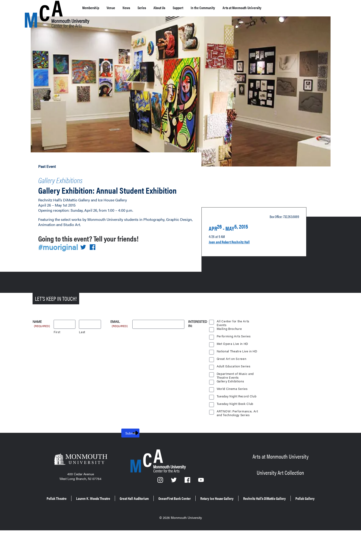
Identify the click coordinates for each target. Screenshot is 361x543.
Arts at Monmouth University (277, 8)
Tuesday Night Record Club (237, 404)
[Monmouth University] (81, 469)
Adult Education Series (234, 374)
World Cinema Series (232, 397)
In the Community (228, 8)
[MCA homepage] (43, 8)
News (135, 8)
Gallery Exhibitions (69, 178)
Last (82, 340)
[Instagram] (160, 490)
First (57, 340)
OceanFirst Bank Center (222, 506)
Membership (93, 8)
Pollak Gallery (213, 512)
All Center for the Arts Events (233, 330)
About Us (174, 8)
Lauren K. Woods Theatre (121, 506)
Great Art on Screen (232, 367)
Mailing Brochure (229, 337)
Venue (117, 8)
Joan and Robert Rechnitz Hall (236, 248)
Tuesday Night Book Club (236, 412)
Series (153, 8)
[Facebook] (188, 490)
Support (198, 8)
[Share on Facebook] (95, 255)
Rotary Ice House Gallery (276, 506)
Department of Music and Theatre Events (235, 382)
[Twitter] (174, 490)
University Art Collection (280, 480)
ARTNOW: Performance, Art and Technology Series (237, 420)
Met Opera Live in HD (233, 352)
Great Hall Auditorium (172, 506)
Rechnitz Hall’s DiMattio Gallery (163, 512)
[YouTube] (201, 490)
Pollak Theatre (76, 506)
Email (119, 330)
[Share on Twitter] (86, 255)
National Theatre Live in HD (237, 359)
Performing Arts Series (234, 344)
